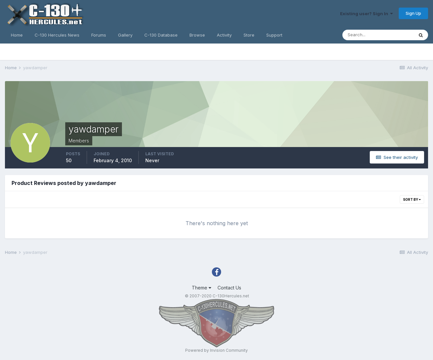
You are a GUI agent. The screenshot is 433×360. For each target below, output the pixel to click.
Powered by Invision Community (216, 350)
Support (274, 35)
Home (17, 35)
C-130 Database (161, 35)
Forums (98, 35)
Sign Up (413, 13)
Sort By (412, 199)
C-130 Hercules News (57, 35)
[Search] (378, 35)
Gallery (125, 35)
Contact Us (229, 287)
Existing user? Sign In (366, 13)
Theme (201, 287)
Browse (197, 35)
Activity (224, 35)
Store (249, 35)
